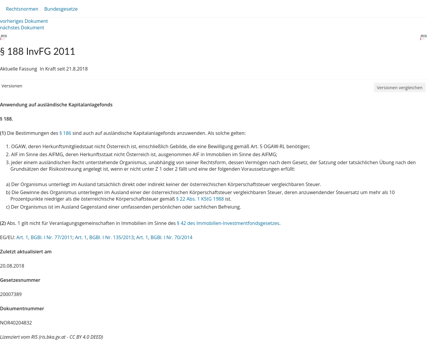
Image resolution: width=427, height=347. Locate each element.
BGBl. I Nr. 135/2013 (111, 237)
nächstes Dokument (22, 27)
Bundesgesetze (61, 9)
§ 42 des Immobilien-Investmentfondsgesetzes (228, 223)
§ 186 (65, 133)
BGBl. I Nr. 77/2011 (51, 237)
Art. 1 (22, 237)
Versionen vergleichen (400, 87)
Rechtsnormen (22, 9)
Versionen (11, 86)
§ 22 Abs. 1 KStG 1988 (200, 199)
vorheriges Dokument (24, 21)
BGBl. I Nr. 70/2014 (171, 237)
